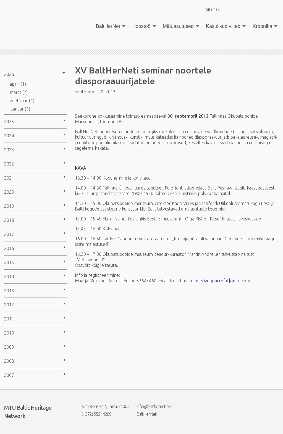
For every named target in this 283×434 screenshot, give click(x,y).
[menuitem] (109, 26)
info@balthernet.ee (150, 406)
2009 (9, 346)
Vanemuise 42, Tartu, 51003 (102, 406)
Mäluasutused (178, 26)
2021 (9, 177)
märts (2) (19, 92)
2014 (9, 276)
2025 (9, 121)
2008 (9, 361)
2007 (9, 375)
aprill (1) (18, 83)
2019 (9, 206)
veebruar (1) (22, 100)
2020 (9, 192)
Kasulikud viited (223, 26)
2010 (9, 332)
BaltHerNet (108, 26)
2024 (9, 135)
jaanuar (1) (20, 108)
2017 (9, 234)
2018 (9, 220)
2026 (9, 74)
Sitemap (210, 9)
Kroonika (262, 26)
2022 (9, 163)
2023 (9, 149)
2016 (9, 248)
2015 (9, 262)
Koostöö (141, 26)
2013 (9, 290)
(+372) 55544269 (93, 414)
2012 (9, 304)
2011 (9, 318)
